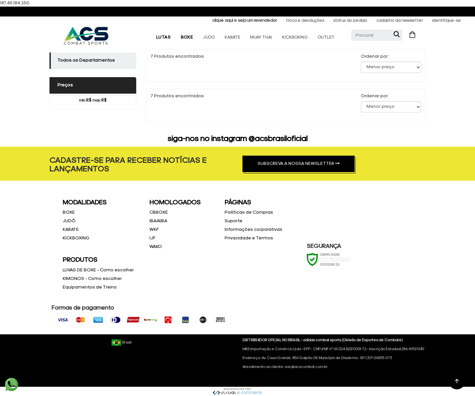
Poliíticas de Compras (249, 212)
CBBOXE (158, 212)
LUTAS (163, 37)
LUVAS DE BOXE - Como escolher (98, 270)
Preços (65, 85)
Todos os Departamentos (86, 60)
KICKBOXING (295, 37)
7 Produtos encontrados (177, 56)
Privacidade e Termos (249, 238)
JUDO (209, 37)
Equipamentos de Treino (90, 287)
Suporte (233, 221)
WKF (154, 229)
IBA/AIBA (158, 221)
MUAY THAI (261, 37)
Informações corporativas (253, 229)
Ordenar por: (375, 56)
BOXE (187, 37)
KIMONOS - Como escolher (92, 278)
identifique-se (446, 20)
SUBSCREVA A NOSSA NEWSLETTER (299, 163)
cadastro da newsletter (399, 20)
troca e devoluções (305, 20)
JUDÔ (69, 221)
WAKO (155, 246)
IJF (152, 238)
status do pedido (350, 20)
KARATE (232, 37)
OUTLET (326, 37)
